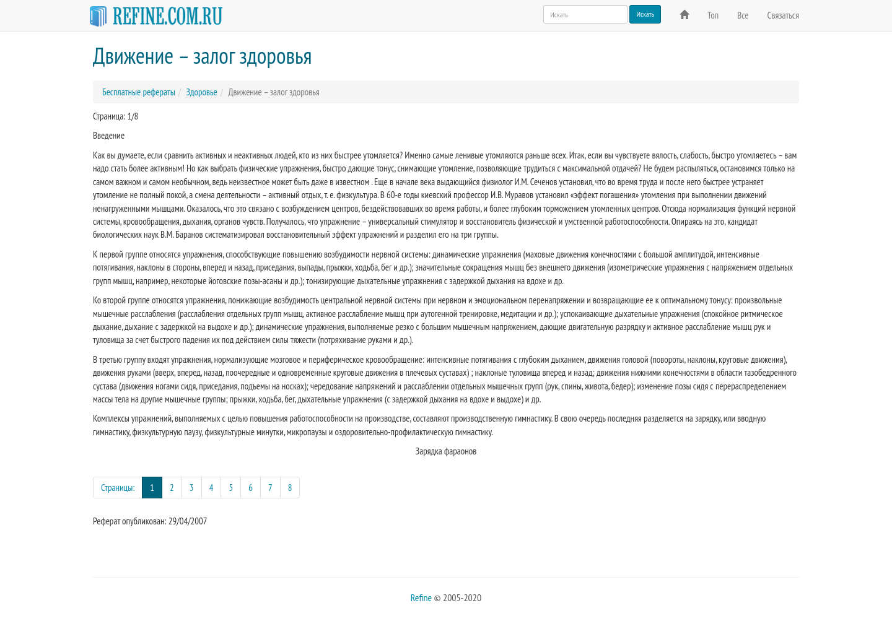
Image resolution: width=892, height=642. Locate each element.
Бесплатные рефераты (138, 92)
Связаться (783, 15)
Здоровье (201, 92)
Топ (713, 15)
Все (742, 15)
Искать (645, 14)
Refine (421, 597)
